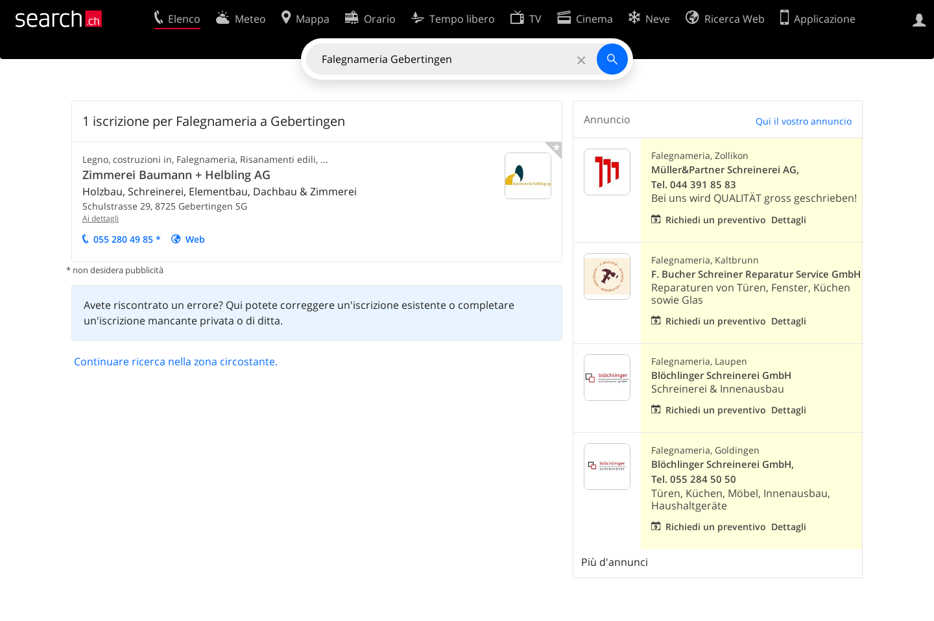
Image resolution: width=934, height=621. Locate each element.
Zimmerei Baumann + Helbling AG (176, 174)
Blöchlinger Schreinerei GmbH (721, 375)
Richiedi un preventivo (715, 219)
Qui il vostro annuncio (804, 121)
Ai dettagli (100, 218)
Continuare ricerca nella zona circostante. (176, 361)
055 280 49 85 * (127, 239)
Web (195, 239)
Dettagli (788, 219)
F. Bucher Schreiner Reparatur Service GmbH (756, 274)
